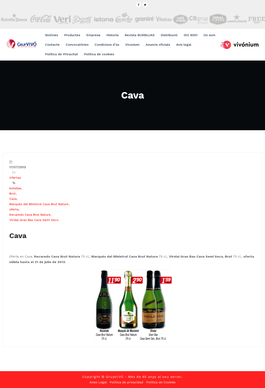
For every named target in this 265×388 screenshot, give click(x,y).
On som (209, 35)
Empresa (93, 35)
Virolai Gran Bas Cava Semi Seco (33, 220)
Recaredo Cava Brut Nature (30, 215)
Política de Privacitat (61, 54)
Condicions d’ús (107, 45)
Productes (72, 35)
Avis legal (183, 45)
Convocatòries (77, 45)
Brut (12, 193)
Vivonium (132, 45)
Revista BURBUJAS (140, 35)
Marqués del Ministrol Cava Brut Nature (38, 204)
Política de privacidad (126, 382)
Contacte (52, 45)
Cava (13, 199)
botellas (15, 188)
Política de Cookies (161, 382)
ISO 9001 (190, 35)
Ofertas (15, 178)
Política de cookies (99, 54)
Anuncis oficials (158, 45)
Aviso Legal (98, 382)
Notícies (51, 35)
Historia (112, 35)
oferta (14, 209)
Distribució (169, 35)
